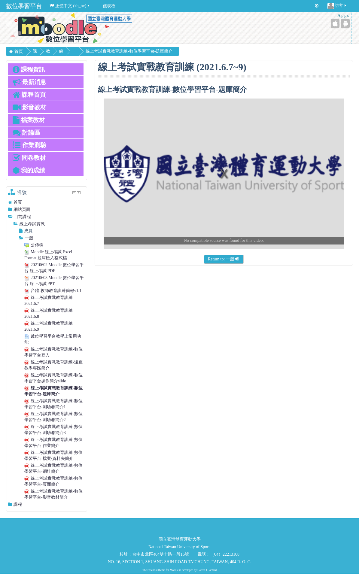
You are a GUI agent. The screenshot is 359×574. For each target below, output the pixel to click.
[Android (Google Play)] (345, 23)
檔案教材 (29, 120)
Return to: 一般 (224, 259)
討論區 (26, 132)
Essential (153, 570)
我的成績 (29, 170)
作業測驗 (29, 145)
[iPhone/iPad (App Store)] (335, 23)
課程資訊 (29, 69)
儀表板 (109, 6)
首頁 (18, 202)
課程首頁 (29, 94)
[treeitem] (46, 202)
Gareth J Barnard (207, 570)
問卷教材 (29, 157)
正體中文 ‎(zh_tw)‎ (70, 6)
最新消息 (29, 82)
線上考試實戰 (32, 224)
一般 (74, 55)
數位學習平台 (24, 6)
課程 (18, 504)
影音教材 (29, 107)
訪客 (337, 6)
